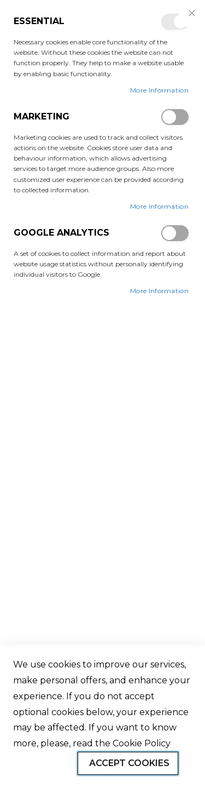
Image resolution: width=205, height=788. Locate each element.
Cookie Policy (142, 743)
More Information (159, 90)
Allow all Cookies (38, 764)
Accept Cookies (129, 763)
